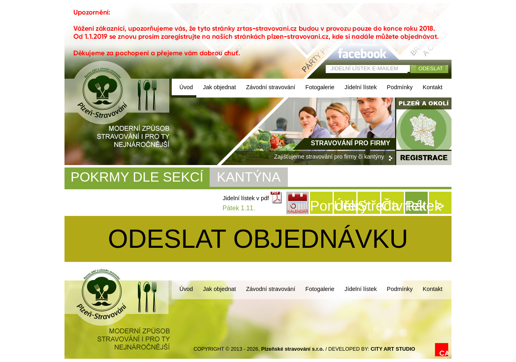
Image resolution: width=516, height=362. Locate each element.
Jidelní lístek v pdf (246, 198)
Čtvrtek (392, 205)
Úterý (345, 205)
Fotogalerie (320, 87)
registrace (423, 158)
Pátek (416, 205)
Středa (369, 205)
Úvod (186, 87)
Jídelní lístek (361, 87)
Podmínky (400, 87)
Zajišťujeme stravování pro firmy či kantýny (329, 156)
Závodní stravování (270, 87)
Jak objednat (219, 87)
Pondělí (321, 205)
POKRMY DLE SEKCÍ (137, 176)
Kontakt (433, 87)
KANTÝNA (249, 176)
